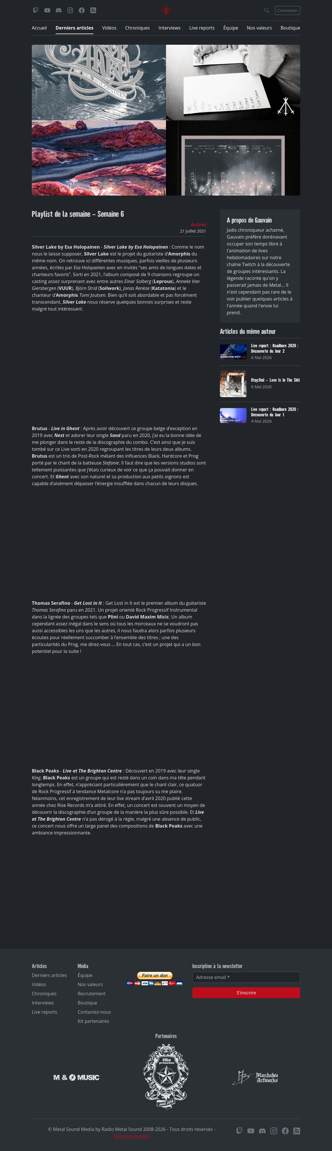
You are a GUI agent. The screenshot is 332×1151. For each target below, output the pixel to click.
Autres (198, 224)
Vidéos (109, 28)
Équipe (230, 28)
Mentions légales (131, 1136)
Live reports (201, 28)
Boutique (290, 28)
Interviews (170, 28)
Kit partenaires (93, 1021)
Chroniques (137, 28)
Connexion (288, 10)
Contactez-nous (94, 1012)
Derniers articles (74, 28)
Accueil (39, 28)
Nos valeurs (259, 28)
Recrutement (92, 993)
